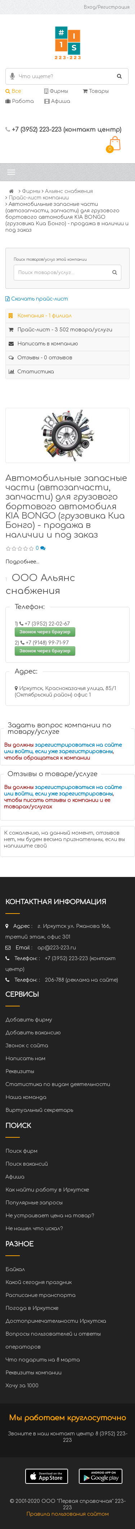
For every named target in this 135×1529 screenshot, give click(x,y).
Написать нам (25, 1058)
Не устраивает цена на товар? (49, 1215)
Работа (19, 101)
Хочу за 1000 (22, 1385)
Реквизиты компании (33, 1372)
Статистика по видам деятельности (57, 1084)
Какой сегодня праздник (38, 1282)
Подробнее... (22, 562)
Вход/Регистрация (107, 7)
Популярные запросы (34, 1202)
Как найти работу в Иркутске (47, 1190)
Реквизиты (19, 1071)
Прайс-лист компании (39, 197)
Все (13, 91)
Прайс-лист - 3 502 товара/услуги (60, 329)
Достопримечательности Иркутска (55, 1321)
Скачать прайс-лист (36, 299)
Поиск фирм (21, 1151)
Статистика (31, 371)
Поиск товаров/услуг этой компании (50, 259)
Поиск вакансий (26, 1164)
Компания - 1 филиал (40, 315)
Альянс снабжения (69, 191)
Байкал (15, 1269)
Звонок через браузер (45, 631)
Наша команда (25, 1097)
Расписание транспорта (40, 1295)
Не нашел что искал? (34, 1228)
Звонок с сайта (26, 1045)
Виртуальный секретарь (39, 1110)
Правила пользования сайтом (67, 1514)
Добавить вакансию (33, 1032)
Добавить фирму (28, 1020)
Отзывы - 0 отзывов (40, 357)
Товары (96, 91)
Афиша (57, 101)
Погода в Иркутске (31, 1308)
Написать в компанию (43, 343)
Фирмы (56, 91)
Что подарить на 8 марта (42, 1360)
